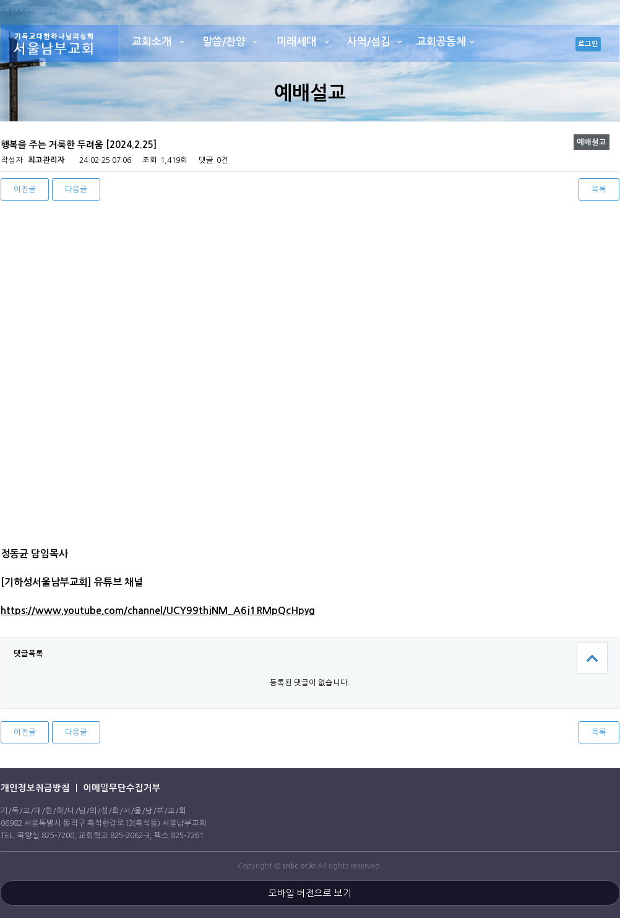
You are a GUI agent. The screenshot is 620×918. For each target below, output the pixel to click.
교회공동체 (441, 42)
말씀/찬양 (224, 42)
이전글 (25, 189)
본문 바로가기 (0, 0)
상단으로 (592, 658)
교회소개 (151, 42)
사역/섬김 (368, 42)
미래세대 (296, 42)
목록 (599, 189)
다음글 (76, 189)
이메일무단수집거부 (122, 788)
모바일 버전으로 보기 (310, 893)
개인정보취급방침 (35, 788)
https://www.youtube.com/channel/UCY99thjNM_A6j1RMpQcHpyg (158, 610)
